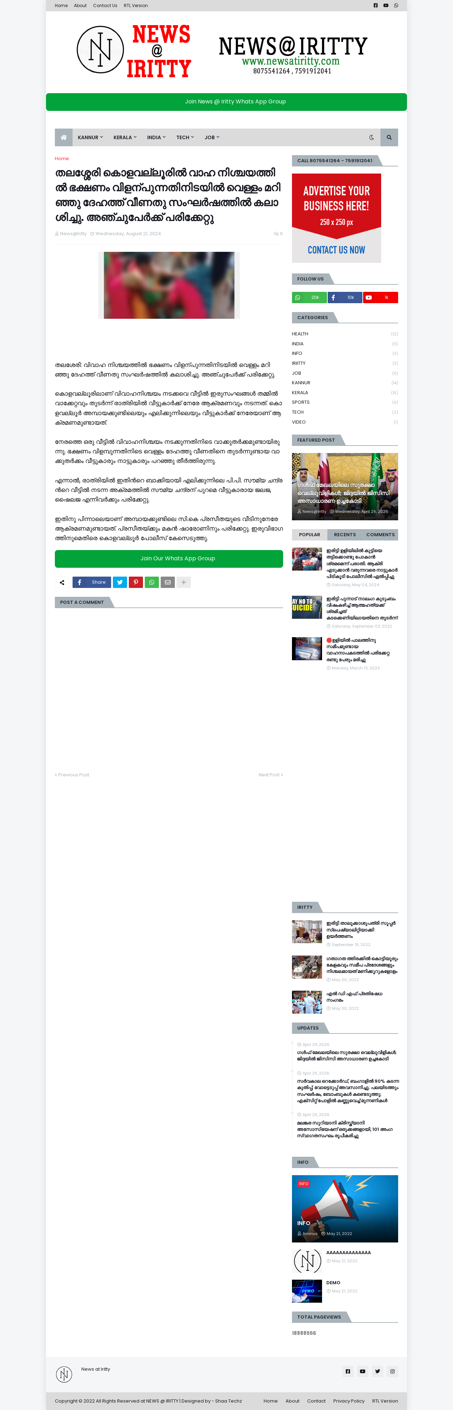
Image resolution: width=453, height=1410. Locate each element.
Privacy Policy (349, 1401)
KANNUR (345, 383)
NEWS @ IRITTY (162, 1401)
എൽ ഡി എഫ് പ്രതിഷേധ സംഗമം (354, 997)
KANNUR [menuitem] (88, 137)
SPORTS (345, 402)
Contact (316, 1401)
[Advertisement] (345, 786)
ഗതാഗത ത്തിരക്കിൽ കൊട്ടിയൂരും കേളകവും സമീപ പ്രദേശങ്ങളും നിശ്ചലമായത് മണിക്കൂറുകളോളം (362, 965)
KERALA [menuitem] (123, 137)
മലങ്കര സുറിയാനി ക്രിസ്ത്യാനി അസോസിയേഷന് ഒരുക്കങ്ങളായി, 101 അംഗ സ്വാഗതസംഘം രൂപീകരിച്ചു (344, 1129)
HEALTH (345, 334)
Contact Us (105, 5)
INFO (345, 353)
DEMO (333, 1283)
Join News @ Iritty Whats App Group (228, 101)
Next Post (269, 774)
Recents (345, 534)
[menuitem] (64, 137)
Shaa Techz (228, 1401)
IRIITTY (345, 363)
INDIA (345, 344)
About (80, 5)
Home (61, 5)
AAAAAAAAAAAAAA (348, 1253)
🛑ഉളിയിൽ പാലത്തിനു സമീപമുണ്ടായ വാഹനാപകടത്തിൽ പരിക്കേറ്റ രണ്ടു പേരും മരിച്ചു (357, 650)
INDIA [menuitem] (154, 137)
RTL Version (136, 5)
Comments (380, 534)
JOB (345, 373)
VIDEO (345, 422)
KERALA (345, 393)
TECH (345, 412)
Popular (309, 534)
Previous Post (73, 774)
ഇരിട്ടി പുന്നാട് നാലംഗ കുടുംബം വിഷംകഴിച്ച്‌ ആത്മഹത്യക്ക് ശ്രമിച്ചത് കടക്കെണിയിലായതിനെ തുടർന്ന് (361, 609)
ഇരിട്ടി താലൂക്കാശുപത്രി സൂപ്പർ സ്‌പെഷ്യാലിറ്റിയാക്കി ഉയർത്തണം (360, 929)
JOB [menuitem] (210, 137)
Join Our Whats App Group (170, 559)
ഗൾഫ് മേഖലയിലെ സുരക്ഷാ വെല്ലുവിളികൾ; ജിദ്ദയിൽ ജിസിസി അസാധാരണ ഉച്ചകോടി (343, 493)
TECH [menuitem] (182, 137)
